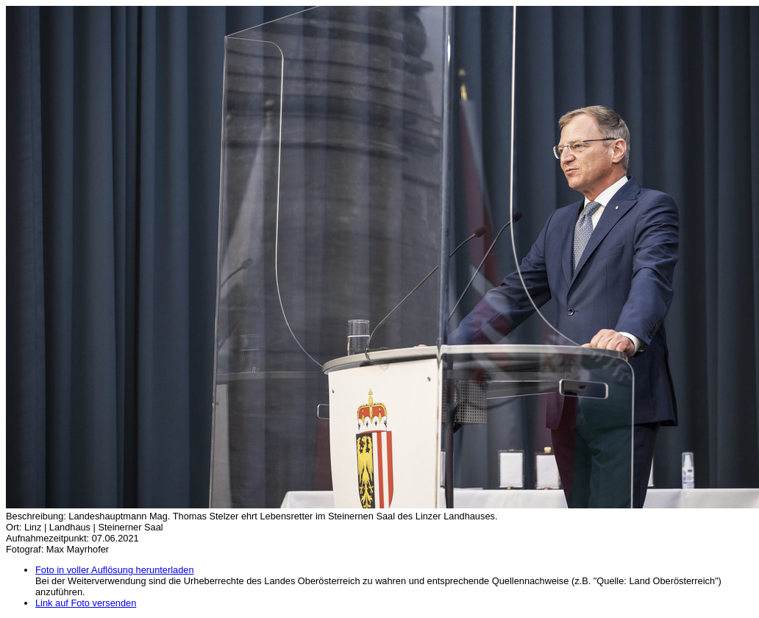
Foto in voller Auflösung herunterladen (114, 569)
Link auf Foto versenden (85, 602)
